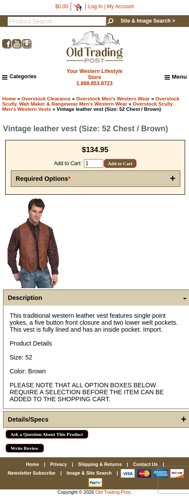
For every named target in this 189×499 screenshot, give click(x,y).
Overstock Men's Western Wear (112, 98)
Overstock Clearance (45, 98)
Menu (176, 76)
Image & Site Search (89, 473)
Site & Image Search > (147, 21)
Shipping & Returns (100, 464)
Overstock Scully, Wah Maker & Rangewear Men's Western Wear (90, 101)
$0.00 (68, 6)
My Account (120, 6)
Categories (19, 76)
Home (9, 98)
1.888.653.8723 (94, 83)
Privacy (58, 464)
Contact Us (145, 464)
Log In (95, 6)
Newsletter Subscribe (32, 473)
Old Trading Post (112, 492)
